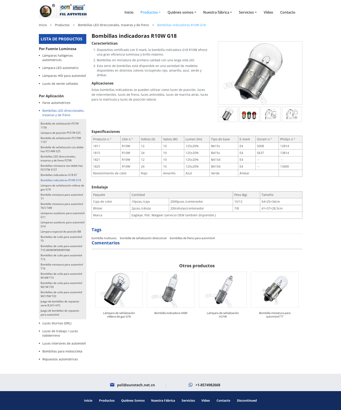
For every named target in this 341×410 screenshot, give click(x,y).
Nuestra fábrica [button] (216, 12)
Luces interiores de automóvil (64, 343)
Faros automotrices (56, 103)
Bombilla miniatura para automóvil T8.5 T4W (62, 206)
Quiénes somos (133, 400)
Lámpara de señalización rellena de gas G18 (119, 306)
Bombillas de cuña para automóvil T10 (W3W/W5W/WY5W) (61, 248)
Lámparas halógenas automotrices (57, 57)
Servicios (188, 400)
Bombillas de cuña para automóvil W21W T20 (61, 285)
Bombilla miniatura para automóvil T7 (274, 306)
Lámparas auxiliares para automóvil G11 (63, 215)
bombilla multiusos (104, 229)
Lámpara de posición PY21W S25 (61, 133)
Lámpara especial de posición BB (61, 231)
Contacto (287, 12)
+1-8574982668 (207, 385)
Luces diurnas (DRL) (56, 323)
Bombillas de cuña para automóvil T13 (61, 257)
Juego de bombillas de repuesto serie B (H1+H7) (60, 303)
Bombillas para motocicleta (62, 351)
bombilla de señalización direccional (143, 229)
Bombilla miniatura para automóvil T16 (62, 266)
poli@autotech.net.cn (136, 385)
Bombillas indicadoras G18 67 (59, 175)
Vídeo (268, 12)
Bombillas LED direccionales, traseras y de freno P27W (58, 158)
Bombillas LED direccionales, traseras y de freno (113, 25)
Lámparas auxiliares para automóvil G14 (63, 224)
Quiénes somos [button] (180, 12)
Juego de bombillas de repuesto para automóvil (60, 312)
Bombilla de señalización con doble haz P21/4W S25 (62, 149)
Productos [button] (149, 12)
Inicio (129, 12)
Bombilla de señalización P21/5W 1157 (61, 140)
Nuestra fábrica (163, 400)
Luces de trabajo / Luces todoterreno (60, 333)
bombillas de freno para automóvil (192, 229)
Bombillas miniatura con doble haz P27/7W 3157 (62, 168)
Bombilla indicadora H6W (170, 305)
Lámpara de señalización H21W (223, 306)
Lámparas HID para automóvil (64, 76)
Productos (62, 25)
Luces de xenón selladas (60, 83)
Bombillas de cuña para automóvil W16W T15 (61, 276)
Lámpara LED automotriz (60, 68)
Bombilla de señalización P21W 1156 (60, 125)
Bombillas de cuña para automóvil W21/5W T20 (61, 294)
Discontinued (247, 400)
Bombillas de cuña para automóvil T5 (61, 239)
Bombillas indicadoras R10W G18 (61, 180)
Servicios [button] (246, 12)
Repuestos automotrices (60, 359)
